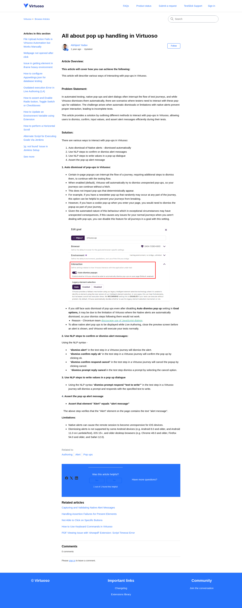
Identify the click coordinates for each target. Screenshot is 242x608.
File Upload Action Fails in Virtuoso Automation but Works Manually (38, 43)
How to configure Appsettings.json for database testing (35, 77)
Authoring (67, 454)
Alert (77, 454)
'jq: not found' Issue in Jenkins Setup (36, 148)
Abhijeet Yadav (79, 45)
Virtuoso (27, 19)
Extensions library (121, 594)
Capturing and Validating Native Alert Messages (88, 507)
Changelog (121, 588)
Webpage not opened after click (38, 55)
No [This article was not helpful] (114, 480)
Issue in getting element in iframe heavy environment (38, 65)
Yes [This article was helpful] (96, 480)
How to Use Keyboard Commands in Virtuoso (87, 526)
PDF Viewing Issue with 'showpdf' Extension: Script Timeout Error (98, 532)
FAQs (126, 6)
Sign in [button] (211, 6)
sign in (72, 560)
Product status (143, 6)
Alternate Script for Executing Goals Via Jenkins (40, 138)
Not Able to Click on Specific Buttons (82, 520)
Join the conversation (202, 588)
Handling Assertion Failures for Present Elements (89, 513)
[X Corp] (71, 478)
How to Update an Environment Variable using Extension (39, 115)
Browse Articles (42, 19)
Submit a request (168, 6)
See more (29, 156)
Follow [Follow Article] (174, 46)
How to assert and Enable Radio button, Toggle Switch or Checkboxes (39, 101)
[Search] (193, 19)
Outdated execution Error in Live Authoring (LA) (39, 89)
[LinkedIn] (76, 478)
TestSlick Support (193, 6)
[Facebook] (66, 478)
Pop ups (88, 454)
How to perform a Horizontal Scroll (39, 127)
